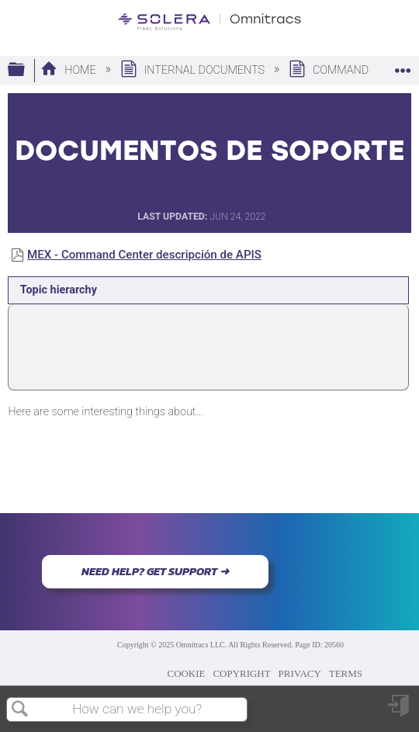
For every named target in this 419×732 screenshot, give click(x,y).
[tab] (208, 290)
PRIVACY (300, 673)
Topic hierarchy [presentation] (58, 290)
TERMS (345, 673)
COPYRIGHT (241, 673)
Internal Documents (194, 70)
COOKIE (187, 673)
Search (20, 710)
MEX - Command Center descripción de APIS (144, 255)
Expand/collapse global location (402, 65)
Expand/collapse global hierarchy (26, 70)
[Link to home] (209, 22)
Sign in (399, 711)
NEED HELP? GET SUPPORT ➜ (155, 571)
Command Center (352, 70)
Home (69, 70)
